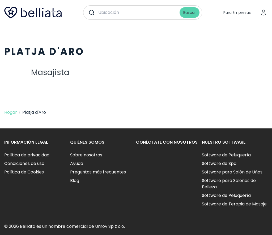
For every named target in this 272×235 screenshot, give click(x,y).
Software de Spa (219, 163)
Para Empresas (237, 12)
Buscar (189, 12)
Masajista (50, 72)
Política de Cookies (24, 172)
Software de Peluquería (226, 155)
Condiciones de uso (24, 163)
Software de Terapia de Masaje (234, 204)
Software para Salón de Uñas (232, 172)
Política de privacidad (26, 155)
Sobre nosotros (86, 155)
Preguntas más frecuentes (98, 172)
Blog (74, 180)
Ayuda (76, 163)
